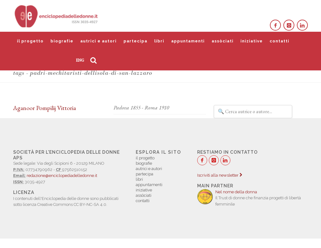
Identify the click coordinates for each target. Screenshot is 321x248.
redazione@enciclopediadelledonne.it (62, 175)
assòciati (223, 41)
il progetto (30, 41)
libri (159, 41)
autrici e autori (98, 41)
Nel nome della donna (236, 192)
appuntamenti (188, 41)
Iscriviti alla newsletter (219, 175)
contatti (279, 41)
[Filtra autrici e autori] (253, 111)
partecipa (135, 41)
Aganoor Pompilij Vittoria (44, 108)
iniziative (251, 41)
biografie (61, 41)
